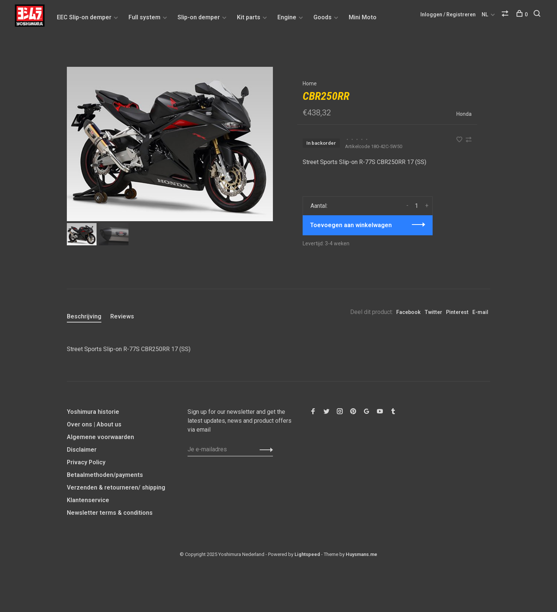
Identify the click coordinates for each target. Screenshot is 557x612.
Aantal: (319, 205)
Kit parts (248, 17)
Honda (464, 114)
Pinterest (457, 312)
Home (310, 83)
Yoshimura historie (93, 411)
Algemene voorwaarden (100, 437)
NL (485, 14)
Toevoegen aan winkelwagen (351, 225)
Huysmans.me (361, 554)
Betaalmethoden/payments (105, 474)
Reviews (122, 316)
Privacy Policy (86, 462)
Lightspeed (307, 554)
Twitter (433, 312)
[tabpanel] (170, 144)
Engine (286, 17)
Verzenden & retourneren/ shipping (116, 487)
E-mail (480, 312)
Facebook (408, 312)
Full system (144, 17)
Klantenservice (88, 500)
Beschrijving (84, 316)
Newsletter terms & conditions (110, 512)
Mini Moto (363, 17)
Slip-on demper (198, 17)
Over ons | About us (94, 424)
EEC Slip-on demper (84, 17)
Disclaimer (82, 449)
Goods (322, 17)
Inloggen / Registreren (448, 14)
